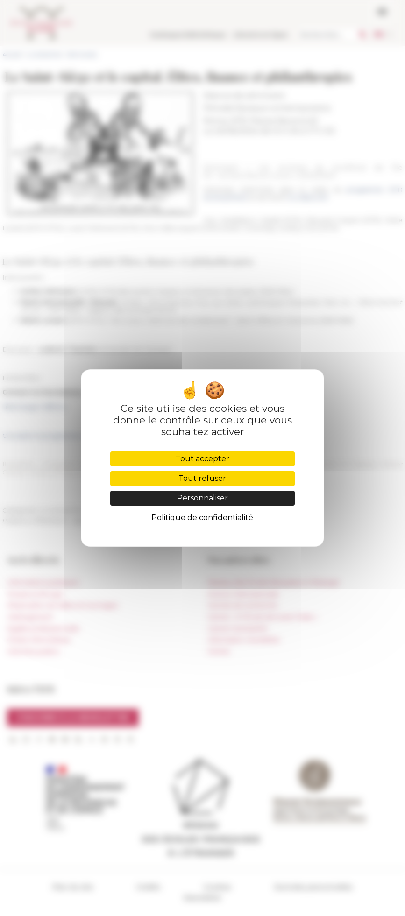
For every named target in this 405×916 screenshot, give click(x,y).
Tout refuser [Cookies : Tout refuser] (202, 478)
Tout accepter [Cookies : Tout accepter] (202, 458)
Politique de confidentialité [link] (202, 517)
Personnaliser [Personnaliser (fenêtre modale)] (202, 497)
